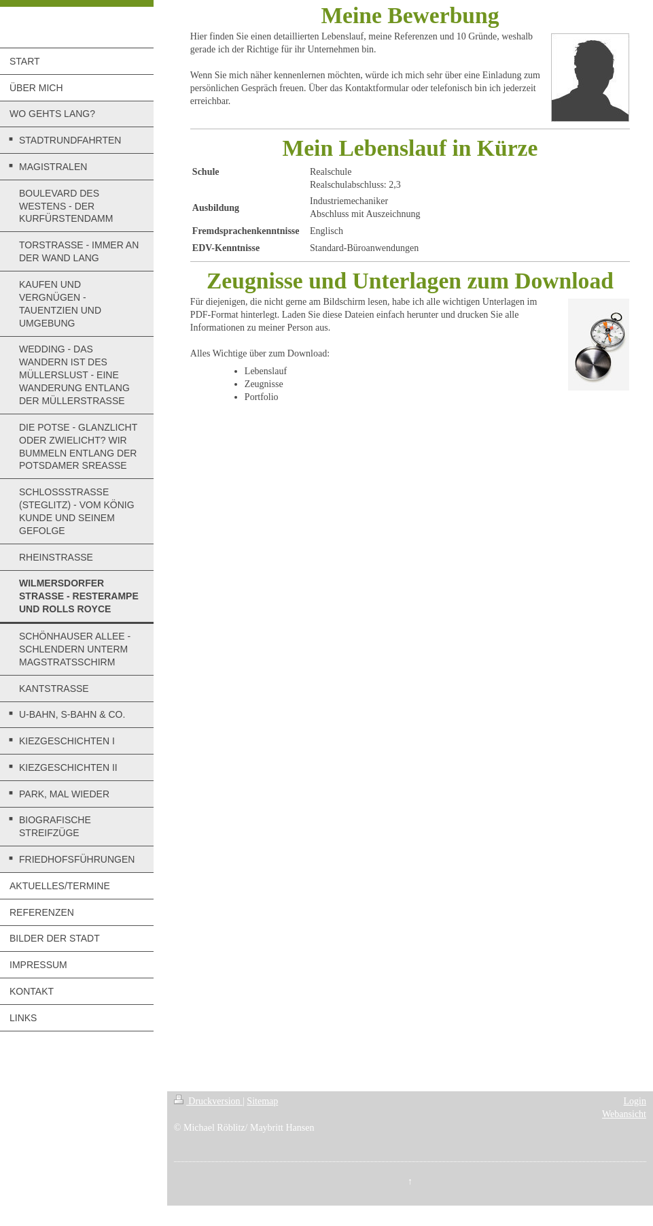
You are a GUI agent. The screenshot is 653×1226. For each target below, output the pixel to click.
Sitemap (262, 1101)
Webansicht (624, 1114)
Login (635, 1101)
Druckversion (208, 1101)
